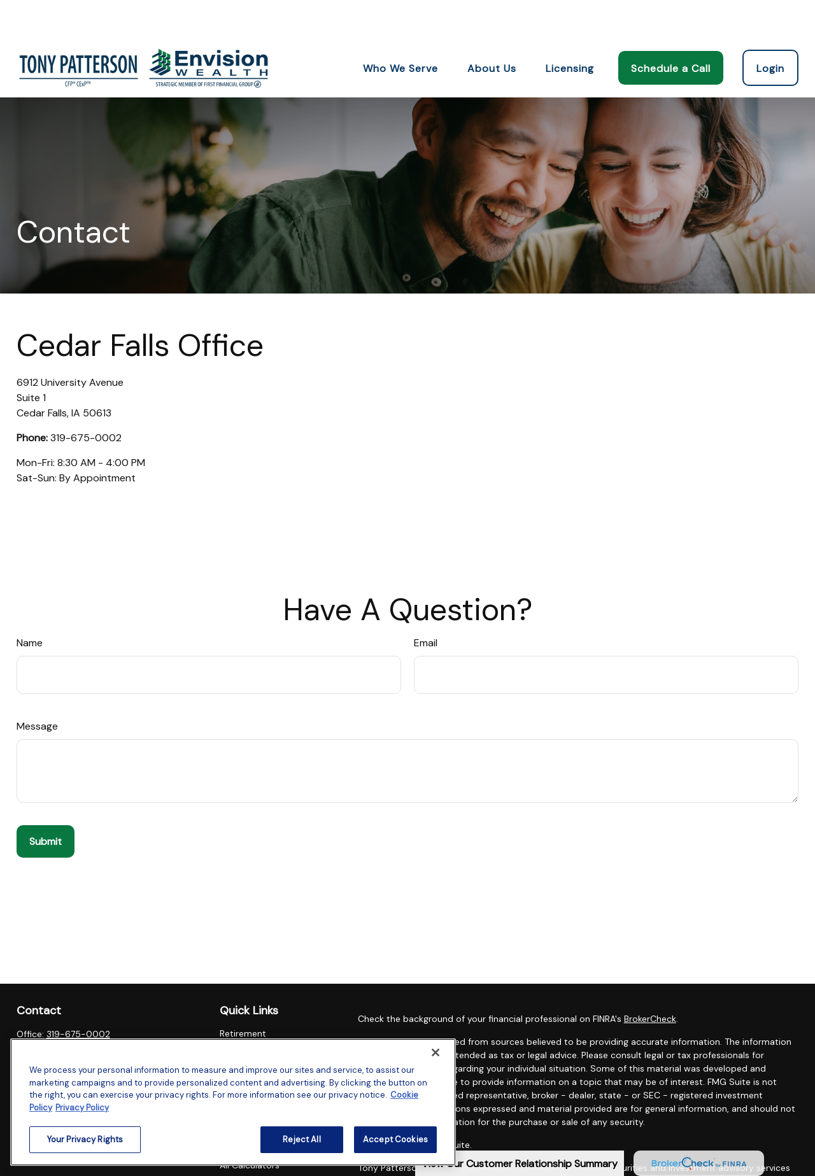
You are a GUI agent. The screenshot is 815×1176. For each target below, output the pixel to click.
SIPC (562, 1143)
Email (425, 604)
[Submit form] (45, 803)
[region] (233, 1102)
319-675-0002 (86, 399)
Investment (243, 1010)
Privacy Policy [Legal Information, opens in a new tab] (82, 1107)
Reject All (301, 1139)
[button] (400, 29)
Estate (233, 1024)
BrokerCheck (650, 980)
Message (37, 688)
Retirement (243, 995)
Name (30, 604)
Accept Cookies (395, 1139)
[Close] (436, 1052)
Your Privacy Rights (85, 1139)
